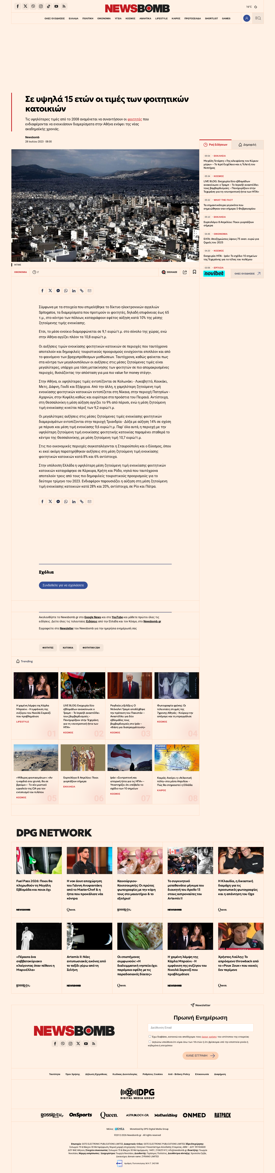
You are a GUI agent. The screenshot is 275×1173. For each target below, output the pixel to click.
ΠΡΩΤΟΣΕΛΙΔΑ (193, 18)
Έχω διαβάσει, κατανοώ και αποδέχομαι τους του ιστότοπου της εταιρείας (200, 1036)
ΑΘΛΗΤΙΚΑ (145, 18)
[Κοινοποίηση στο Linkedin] (73, 290)
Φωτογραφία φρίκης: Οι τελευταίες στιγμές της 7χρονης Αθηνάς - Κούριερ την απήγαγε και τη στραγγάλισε (175, 711)
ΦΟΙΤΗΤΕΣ (47, 647)
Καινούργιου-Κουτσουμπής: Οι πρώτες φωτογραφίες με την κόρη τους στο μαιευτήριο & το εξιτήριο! (136, 889)
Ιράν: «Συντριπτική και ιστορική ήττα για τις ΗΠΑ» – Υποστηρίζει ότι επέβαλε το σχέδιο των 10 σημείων (127, 783)
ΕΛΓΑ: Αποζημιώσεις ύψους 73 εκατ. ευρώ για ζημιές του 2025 (231, 240)
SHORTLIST (211, 18)
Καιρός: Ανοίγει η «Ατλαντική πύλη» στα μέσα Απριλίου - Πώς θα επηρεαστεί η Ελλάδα (175, 781)
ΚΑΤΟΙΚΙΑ (68, 647)
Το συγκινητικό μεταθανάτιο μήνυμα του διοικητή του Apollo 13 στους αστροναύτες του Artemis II (186, 889)
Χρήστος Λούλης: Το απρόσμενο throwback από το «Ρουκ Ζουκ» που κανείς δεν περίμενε (238, 963)
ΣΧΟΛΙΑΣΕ (169, 272)
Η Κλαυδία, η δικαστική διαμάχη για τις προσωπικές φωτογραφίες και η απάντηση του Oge (237, 887)
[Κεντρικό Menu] (258, 18)
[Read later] (194, 272)
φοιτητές (135, 119)
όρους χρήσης (209, 1036)
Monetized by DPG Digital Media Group (149, 1129)
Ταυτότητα (54, 1074)
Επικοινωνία (202, 1074)
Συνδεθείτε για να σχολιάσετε (63, 585)
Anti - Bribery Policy (179, 1074)
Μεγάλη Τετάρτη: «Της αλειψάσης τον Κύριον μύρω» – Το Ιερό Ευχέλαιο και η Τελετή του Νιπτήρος (231, 164)
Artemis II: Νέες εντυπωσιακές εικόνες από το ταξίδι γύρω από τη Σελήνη (86, 963)
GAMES (226, 18)
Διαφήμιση (220, 1074)
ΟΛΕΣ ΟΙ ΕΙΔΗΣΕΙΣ (55, 18)
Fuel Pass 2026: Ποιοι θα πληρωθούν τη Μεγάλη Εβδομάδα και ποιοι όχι (34, 885)
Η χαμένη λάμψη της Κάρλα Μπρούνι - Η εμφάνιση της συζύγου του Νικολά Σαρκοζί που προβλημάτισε (33, 711)
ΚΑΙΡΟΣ (176, 18)
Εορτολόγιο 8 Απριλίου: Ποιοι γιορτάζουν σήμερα (80, 779)
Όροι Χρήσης (73, 1074)
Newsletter (66, 628)
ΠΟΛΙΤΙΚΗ (87, 18)
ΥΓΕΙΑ (118, 18)
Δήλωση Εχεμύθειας (96, 1074)
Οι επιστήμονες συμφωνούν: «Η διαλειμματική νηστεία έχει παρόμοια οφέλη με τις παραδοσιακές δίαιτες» (137, 965)
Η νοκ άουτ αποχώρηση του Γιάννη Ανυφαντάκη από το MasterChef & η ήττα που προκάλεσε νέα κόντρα (85, 889)
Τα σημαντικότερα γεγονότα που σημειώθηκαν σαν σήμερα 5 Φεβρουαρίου (230, 206)
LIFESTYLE (161, 18)
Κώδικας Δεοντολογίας (125, 1074)
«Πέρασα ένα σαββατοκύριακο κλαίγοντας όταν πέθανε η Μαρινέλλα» (35, 963)
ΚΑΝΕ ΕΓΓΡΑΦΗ (200, 1055)
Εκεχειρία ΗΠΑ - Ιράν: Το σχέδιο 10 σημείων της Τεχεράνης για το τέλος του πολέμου (230, 257)
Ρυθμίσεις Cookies (153, 1074)
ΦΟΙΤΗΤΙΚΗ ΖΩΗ (91, 647)
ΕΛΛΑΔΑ (73, 18)
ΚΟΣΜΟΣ (130, 18)
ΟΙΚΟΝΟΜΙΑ (104, 18)
